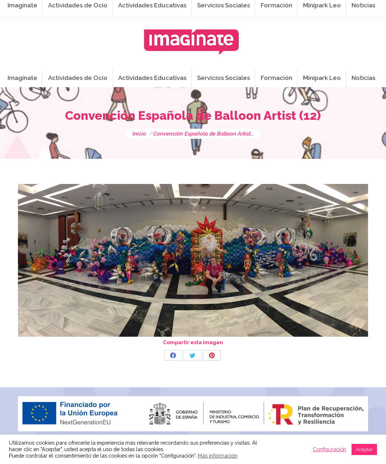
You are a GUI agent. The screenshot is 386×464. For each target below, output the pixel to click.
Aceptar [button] (364, 449)
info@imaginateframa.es (204, 7)
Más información (217, 456)
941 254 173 (143, 7)
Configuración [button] (329, 449)
